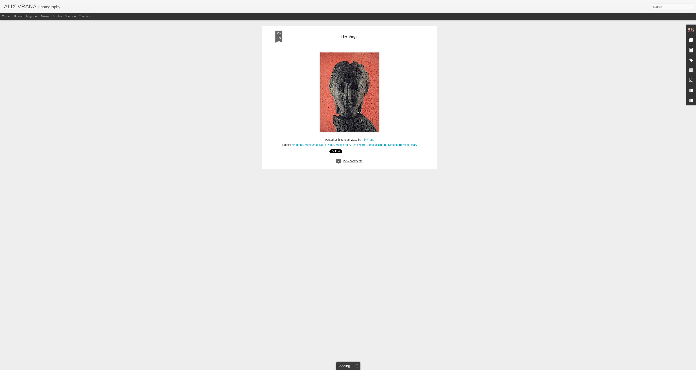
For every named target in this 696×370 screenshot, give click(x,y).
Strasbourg (395, 42)
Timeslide (85, 16)
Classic (6, 16)
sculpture (381, 42)
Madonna (297, 42)
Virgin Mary (410, 42)
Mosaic (45, 16)
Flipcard (19, 16)
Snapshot (71, 16)
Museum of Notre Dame (319, 42)
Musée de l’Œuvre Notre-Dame (355, 42)
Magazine (32, 16)
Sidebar (57, 16)
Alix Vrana (368, 37)
